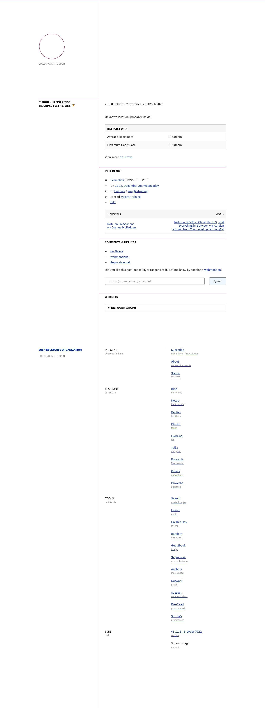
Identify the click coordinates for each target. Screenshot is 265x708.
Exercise (119, 191)
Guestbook (178, 545)
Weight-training (138, 191)
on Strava (126, 157)
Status (175, 373)
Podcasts (177, 459)
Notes (175, 400)
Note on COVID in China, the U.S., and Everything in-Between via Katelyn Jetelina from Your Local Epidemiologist (198, 225)
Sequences (178, 557)
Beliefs (175, 471)
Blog (174, 389)
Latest (175, 510)
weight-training (131, 196)
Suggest (176, 592)
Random (176, 533)
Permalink (117, 180)
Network (176, 581)
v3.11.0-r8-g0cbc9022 (186, 631)
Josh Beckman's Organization (60, 350)
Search (175, 498)
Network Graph (123, 307)
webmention (212, 270)
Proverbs (177, 483)
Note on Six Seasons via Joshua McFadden (121, 225)
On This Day (179, 522)
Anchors (176, 569)
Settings (176, 616)
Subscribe (177, 350)
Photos (176, 424)
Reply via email (120, 262)
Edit (113, 202)
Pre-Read (177, 604)
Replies (176, 412)
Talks (174, 447)
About (175, 361)
